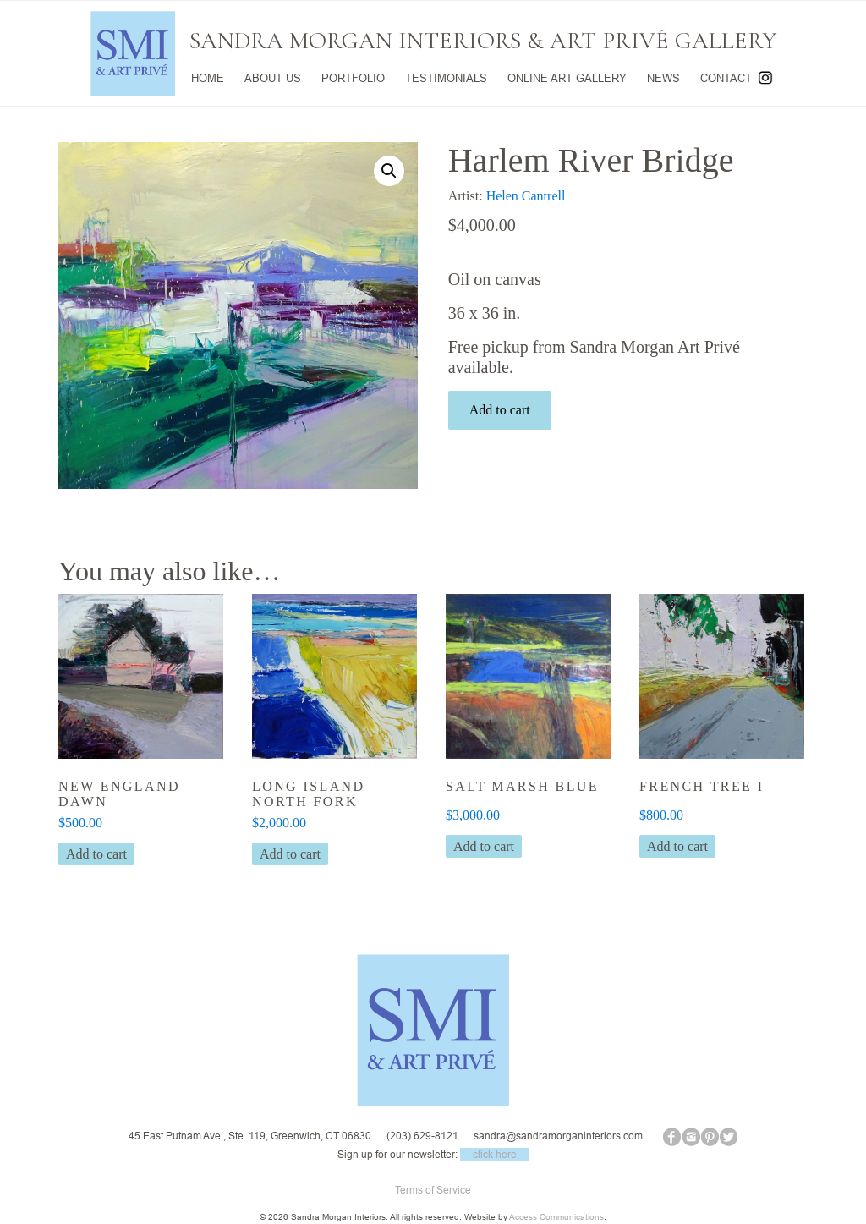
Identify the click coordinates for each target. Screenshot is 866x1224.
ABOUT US (272, 78)
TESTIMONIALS (446, 78)
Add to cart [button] (96, 854)
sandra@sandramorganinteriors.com (558, 1135)
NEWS (663, 78)
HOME (207, 78)
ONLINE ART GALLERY (567, 78)
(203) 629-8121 (422, 1135)
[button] (389, 171)
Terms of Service (433, 1189)
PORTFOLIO (353, 78)
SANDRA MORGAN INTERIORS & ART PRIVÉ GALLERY (482, 40)
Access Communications (556, 1216)
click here (495, 1154)
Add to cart (499, 410)
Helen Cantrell (526, 196)
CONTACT (726, 78)
